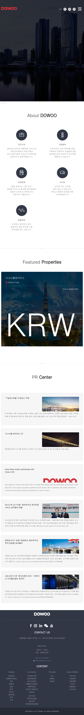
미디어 (72, 684)
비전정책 (72, 681)
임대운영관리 (31, 678)
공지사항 (32, 696)
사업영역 (72, 678)
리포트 (52, 681)
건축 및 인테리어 (32, 689)
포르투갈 (11, 694)
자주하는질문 (31, 698)
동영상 (52, 678)
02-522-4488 (42, 658)
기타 (11, 700)
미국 (11, 681)
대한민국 (11, 676)
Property (11, 672)
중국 (11, 689)
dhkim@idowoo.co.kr (42, 660)
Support (32, 692)
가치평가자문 (31, 676)
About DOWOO (72, 672)
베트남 (11, 684)
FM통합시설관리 (32, 684)
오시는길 (72, 689)
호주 (11, 697)
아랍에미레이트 (11, 678)
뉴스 (52, 676)
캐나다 (11, 692)
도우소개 (72, 676)
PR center (52, 672)
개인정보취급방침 (31, 704)
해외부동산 (32, 686)
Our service (32, 672)
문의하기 (32, 701)
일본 (11, 686)
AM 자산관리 (31, 681)
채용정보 (72, 686)
